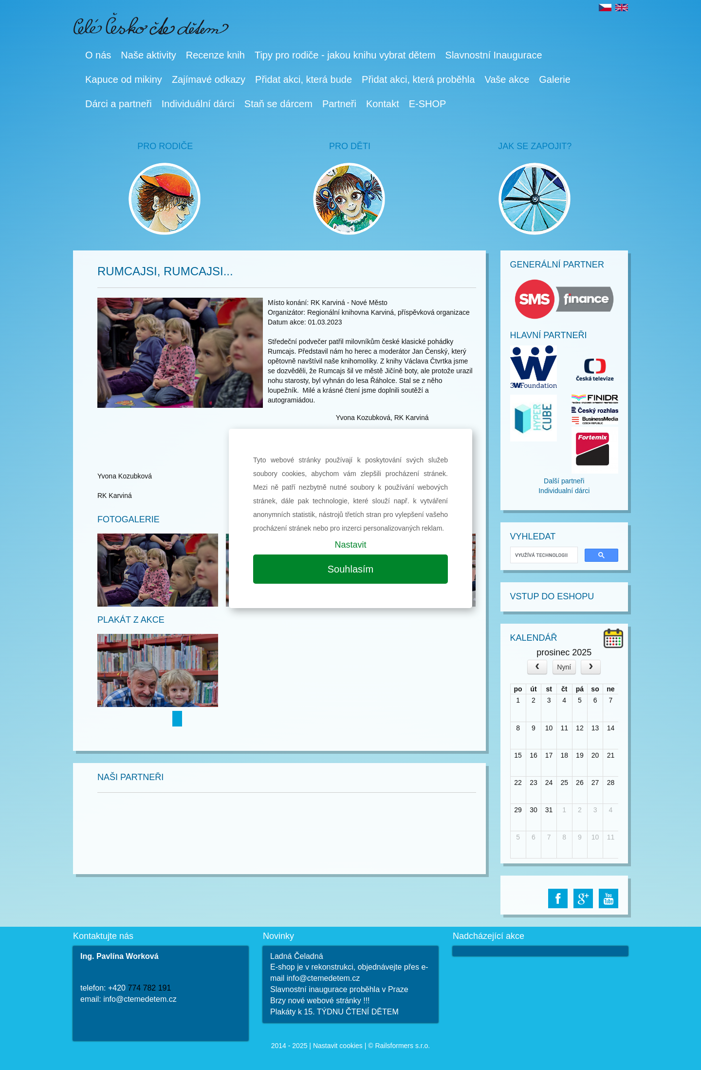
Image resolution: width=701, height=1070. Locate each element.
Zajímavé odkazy (208, 79)
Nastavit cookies (338, 1046)
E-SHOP (427, 103)
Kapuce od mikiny (123, 79)
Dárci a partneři (118, 103)
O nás (98, 55)
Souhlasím (351, 569)
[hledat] (543, 555)
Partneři (339, 103)
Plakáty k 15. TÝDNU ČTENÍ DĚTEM (334, 1012)
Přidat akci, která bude (303, 79)
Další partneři (564, 481)
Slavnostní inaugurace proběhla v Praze (339, 989)
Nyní (564, 667)
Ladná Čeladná (296, 956)
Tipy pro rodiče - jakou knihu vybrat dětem (345, 55)
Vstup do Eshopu (552, 596)
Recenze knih (215, 55)
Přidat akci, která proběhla (418, 79)
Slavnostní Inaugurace (493, 55)
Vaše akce (506, 79)
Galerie (554, 79)
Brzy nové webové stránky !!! (320, 1000)
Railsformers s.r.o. (402, 1046)
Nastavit (350, 545)
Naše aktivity (148, 55)
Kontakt (382, 103)
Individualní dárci (564, 491)
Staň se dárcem (278, 103)
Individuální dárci (198, 103)
